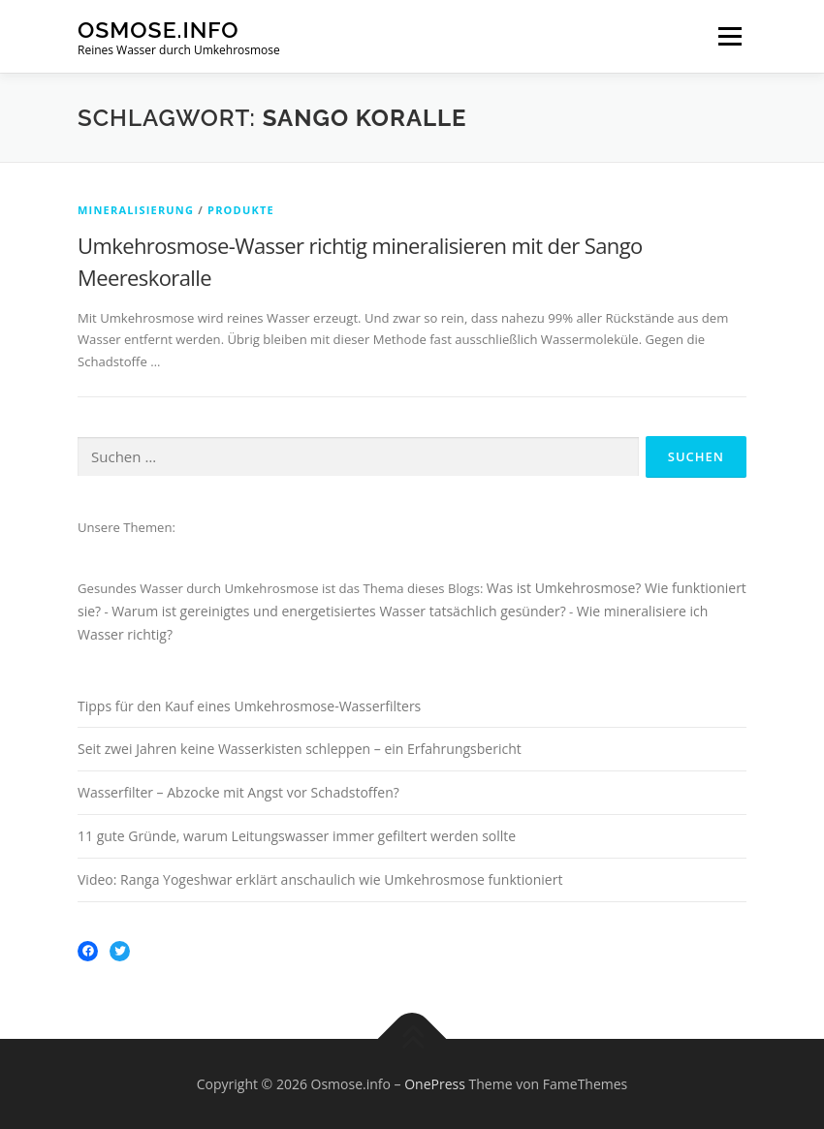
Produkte (240, 210)
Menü (729, 36)
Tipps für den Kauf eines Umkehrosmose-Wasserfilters (249, 706)
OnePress (434, 1084)
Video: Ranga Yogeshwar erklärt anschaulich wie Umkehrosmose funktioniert (320, 879)
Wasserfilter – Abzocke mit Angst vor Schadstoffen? (238, 792)
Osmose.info (158, 29)
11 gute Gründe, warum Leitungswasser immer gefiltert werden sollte (297, 836)
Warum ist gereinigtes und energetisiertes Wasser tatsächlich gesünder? (338, 611)
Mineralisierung (136, 210)
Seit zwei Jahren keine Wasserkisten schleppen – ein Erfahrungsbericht (300, 748)
